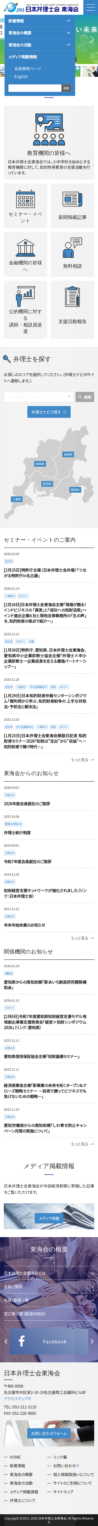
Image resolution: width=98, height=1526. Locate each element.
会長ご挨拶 (49, 1286)
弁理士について (23, 1500)
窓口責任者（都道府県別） (49, 1313)
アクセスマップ (17, 1398)
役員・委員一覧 (49, 1300)
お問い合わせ (66, 1465)
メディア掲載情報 (24, 1491)
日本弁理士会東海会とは (49, 1273)
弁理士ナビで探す (49, 412)
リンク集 (60, 1457)
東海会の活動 (21, 1483)
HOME (15, 1457)
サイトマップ (63, 1491)
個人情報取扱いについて (73, 1474)
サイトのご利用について (72, 1483)
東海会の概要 (21, 1474)
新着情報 (17, 1465)
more (48, 565)
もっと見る (82, 759)
